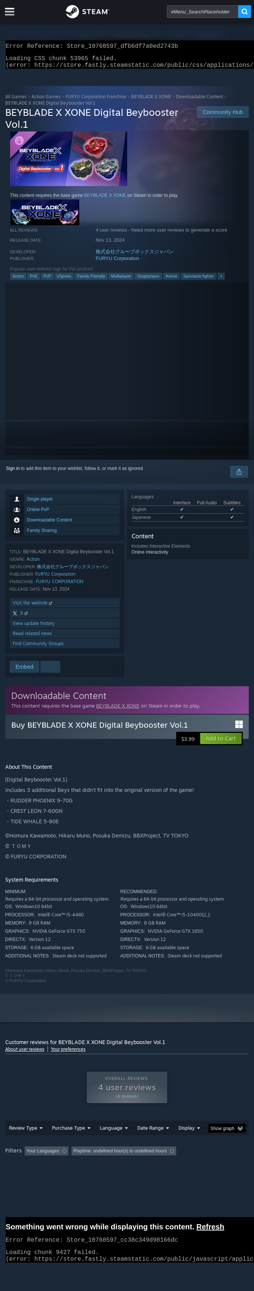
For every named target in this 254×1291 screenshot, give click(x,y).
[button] (221, 743)
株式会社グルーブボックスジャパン (135, 256)
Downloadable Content (199, 101)
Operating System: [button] (99, 1176)
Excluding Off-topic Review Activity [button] (118, 1165)
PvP (47, 280)
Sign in (13, 473)
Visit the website (33, 607)
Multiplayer (121, 280)
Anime (171, 280)
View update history (34, 628)
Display (186, 1143)
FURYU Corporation (117, 263)
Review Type (23, 1143)
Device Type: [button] (196, 1176)
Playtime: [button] (176, 1165)
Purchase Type (68, 1143)
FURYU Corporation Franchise (95, 101)
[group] (127, 1170)
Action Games (46, 101)
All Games (16, 101)
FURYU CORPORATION (59, 586)
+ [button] (221, 280)
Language (111, 1143)
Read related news (32, 638)
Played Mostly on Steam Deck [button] (37, 1176)
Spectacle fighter (198, 280)
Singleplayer (148, 280)
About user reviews (25, 1053)
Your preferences (68, 1053)
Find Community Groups (38, 648)
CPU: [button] (138, 1176)
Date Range (150, 1143)
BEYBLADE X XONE (151, 101)
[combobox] (202, 11)
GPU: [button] (163, 1176)
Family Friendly (91, 280)
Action (18, 280)
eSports (64, 280)
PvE (33, 280)
